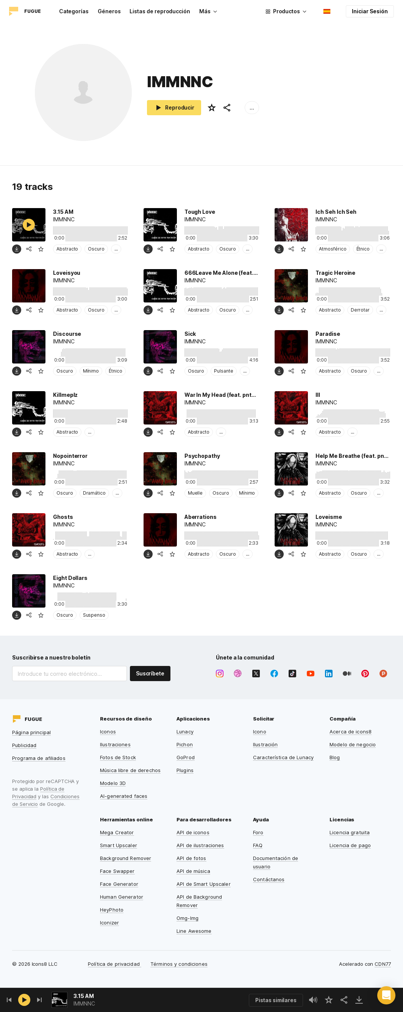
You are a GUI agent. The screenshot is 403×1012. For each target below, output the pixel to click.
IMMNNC (84, 1003)
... (252, 107)
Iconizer (109, 923)
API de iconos (193, 832)
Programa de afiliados (39, 758)
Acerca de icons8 (351, 731)
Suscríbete (150, 673)
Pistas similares (276, 1000)
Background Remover (125, 858)
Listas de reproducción (160, 11)
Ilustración (265, 744)
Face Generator (119, 884)
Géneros (109, 11)
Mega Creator (117, 832)
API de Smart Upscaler (204, 884)
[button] (386, 995)
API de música (193, 871)
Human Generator (121, 897)
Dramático (94, 493)
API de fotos (191, 858)
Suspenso (94, 615)
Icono (259, 731)
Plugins (185, 770)
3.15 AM (83, 996)
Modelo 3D (113, 783)
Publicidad (24, 745)
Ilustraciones (115, 744)
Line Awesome (194, 931)
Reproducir (174, 107)
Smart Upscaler (118, 845)
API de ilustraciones (200, 845)
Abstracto (67, 249)
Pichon (185, 744)
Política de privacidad (114, 964)
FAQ (257, 845)
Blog (335, 757)
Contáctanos (268, 879)
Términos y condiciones (179, 964)
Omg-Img (187, 918)
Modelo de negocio (353, 744)
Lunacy (185, 731)
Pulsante (223, 371)
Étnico (363, 249)
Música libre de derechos (130, 770)
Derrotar (360, 310)
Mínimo (91, 371)
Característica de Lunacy (283, 757)
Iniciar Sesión (370, 11)
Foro (258, 832)
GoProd (186, 757)
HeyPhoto (111, 910)
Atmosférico (332, 249)
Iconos (108, 731)
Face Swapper (117, 871)
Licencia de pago (350, 845)
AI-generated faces (123, 796)
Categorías (74, 11)
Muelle (195, 493)
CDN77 (383, 964)
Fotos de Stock (118, 757)
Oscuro (96, 249)
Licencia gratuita (350, 832)
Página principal (31, 732)
